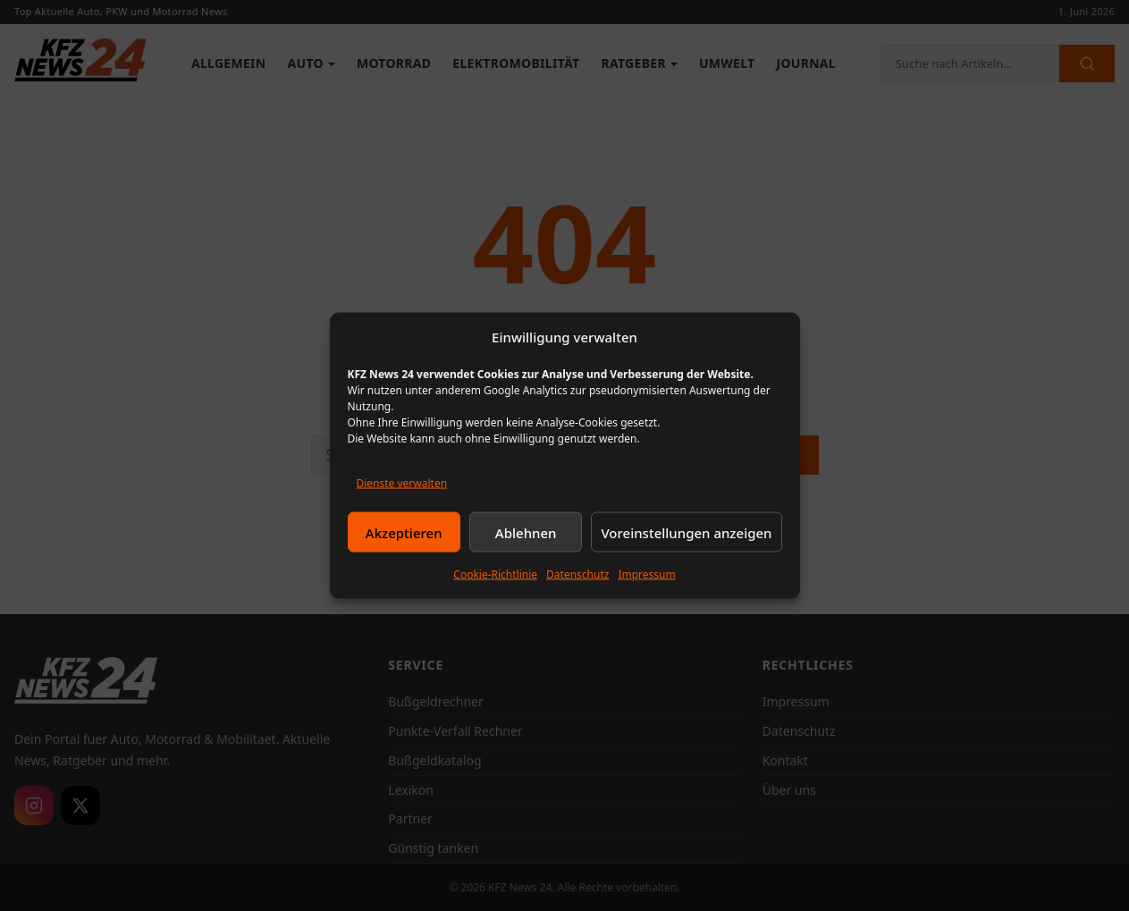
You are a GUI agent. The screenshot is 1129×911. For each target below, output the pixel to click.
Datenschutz (577, 574)
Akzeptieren (404, 532)
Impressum (646, 574)
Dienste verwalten (402, 483)
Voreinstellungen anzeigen (686, 532)
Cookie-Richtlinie (495, 574)
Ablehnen (526, 532)
